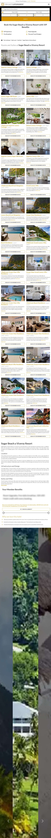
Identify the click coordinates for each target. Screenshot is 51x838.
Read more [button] (21, 72)
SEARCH (25, 18)
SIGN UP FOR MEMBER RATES (13, 76)
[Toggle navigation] (48, 4)
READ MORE (4, 485)
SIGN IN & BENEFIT (26, 509)
